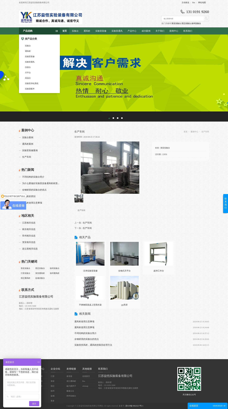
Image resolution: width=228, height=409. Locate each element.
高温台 (28, 78)
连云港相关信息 (30, 249)
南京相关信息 (28, 229)
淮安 (52, 381)
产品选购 (27, 31)
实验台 (28, 46)
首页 (64, 31)
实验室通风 (30, 62)
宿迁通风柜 (25, 278)
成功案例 (146, 31)
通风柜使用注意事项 (32, 203)
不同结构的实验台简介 (33, 177)
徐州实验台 (196, 23)
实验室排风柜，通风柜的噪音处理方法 (93, 345)
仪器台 (28, 67)
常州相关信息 (28, 236)
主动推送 (185, 2)
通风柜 (28, 51)
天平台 (28, 73)
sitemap (85, 386)
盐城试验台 (40, 278)
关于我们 (159, 31)
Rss (193, 2)
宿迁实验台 (186, 23)
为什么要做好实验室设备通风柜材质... (40, 183)
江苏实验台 (25, 273)
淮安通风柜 (40, 273)
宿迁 (52, 386)
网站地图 (202, 2)
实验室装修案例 (30, 150)
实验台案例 (27, 137)
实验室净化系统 (31, 83)
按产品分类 (29, 38)
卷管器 (69, 376)
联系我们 (187, 31)
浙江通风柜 (71, 381)
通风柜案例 (27, 144)
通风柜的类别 (28, 196)
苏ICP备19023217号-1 (134, 406)
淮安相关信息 (28, 242)
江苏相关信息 (28, 223)
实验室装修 (30, 56)
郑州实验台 (71, 396)
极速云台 (70, 391)
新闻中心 (173, 31)
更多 (52, 401)
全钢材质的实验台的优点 (34, 190)
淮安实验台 (176, 23)
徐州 (52, 391)
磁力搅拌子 (71, 386)
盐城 (52, 396)
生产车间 (26, 157)
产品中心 (132, 31)
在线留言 (86, 376)
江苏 (52, 376)
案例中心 (194, 132)
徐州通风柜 (54, 273)
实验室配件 (30, 89)
